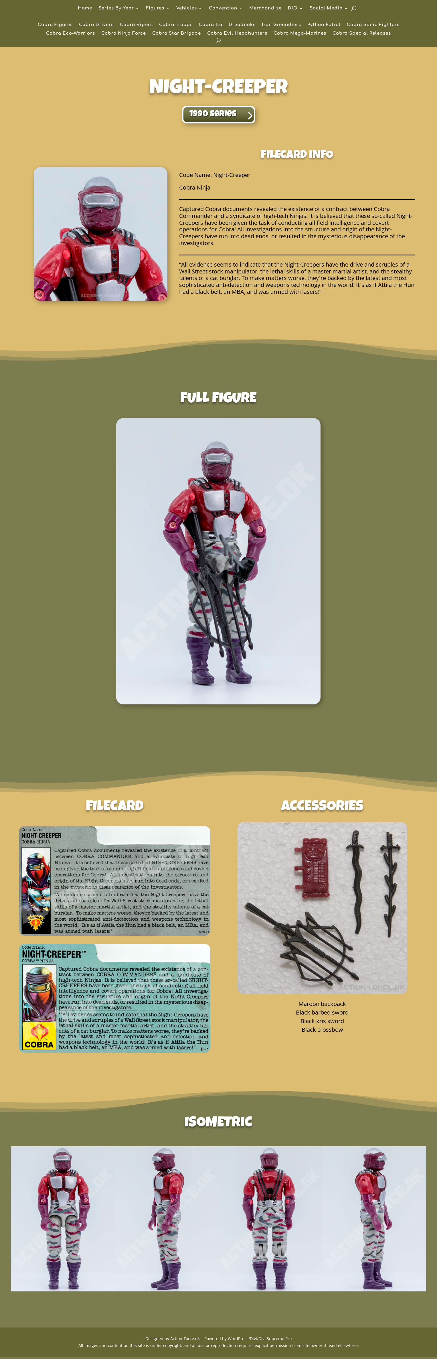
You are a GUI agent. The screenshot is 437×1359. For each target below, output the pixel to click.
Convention (223, 8)
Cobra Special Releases (362, 33)
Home (85, 8)
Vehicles (186, 8)
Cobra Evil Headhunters (237, 33)
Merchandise (265, 8)
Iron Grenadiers (281, 25)
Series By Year (116, 8)
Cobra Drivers (96, 25)
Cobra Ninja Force (123, 33)
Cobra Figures (55, 25)
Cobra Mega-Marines (300, 33)
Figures (155, 8)
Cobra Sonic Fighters (373, 25)
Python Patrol (324, 25)
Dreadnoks (242, 25)
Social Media (326, 8)
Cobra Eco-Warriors (70, 33)
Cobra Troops (176, 25)
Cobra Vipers (136, 25)
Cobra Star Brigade (176, 33)
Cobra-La (210, 25)
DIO (293, 8)
